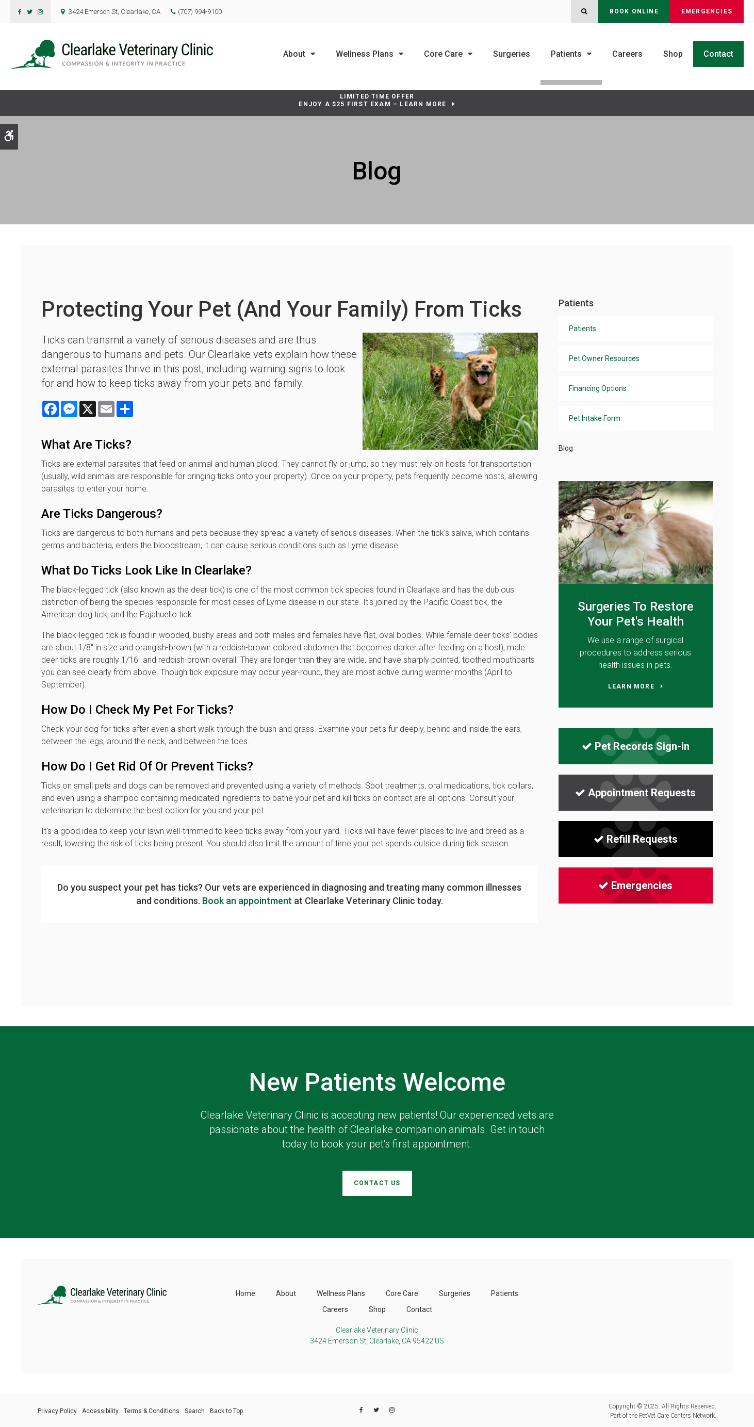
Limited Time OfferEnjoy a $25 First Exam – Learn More (372, 100)
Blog (566, 448)
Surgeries (511, 54)
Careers (627, 54)
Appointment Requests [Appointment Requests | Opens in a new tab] (635, 792)
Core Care (443, 54)
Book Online (634, 11)
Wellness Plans (365, 54)
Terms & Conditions (151, 1410)
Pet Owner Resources (604, 358)
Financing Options (598, 388)
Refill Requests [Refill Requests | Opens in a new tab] (636, 839)
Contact (718, 54)
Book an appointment (247, 900)
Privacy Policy (57, 1410)
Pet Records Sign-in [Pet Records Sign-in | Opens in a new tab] (636, 746)
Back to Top (226, 1410)
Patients (566, 54)
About (294, 54)
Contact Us (377, 1183)
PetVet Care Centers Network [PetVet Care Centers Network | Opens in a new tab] (677, 1414)
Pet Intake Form (594, 418)
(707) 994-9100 (200, 11)
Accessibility (100, 1410)
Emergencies (706, 11)
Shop (673, 54)
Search (195, 1410)
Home (245, 1292)
